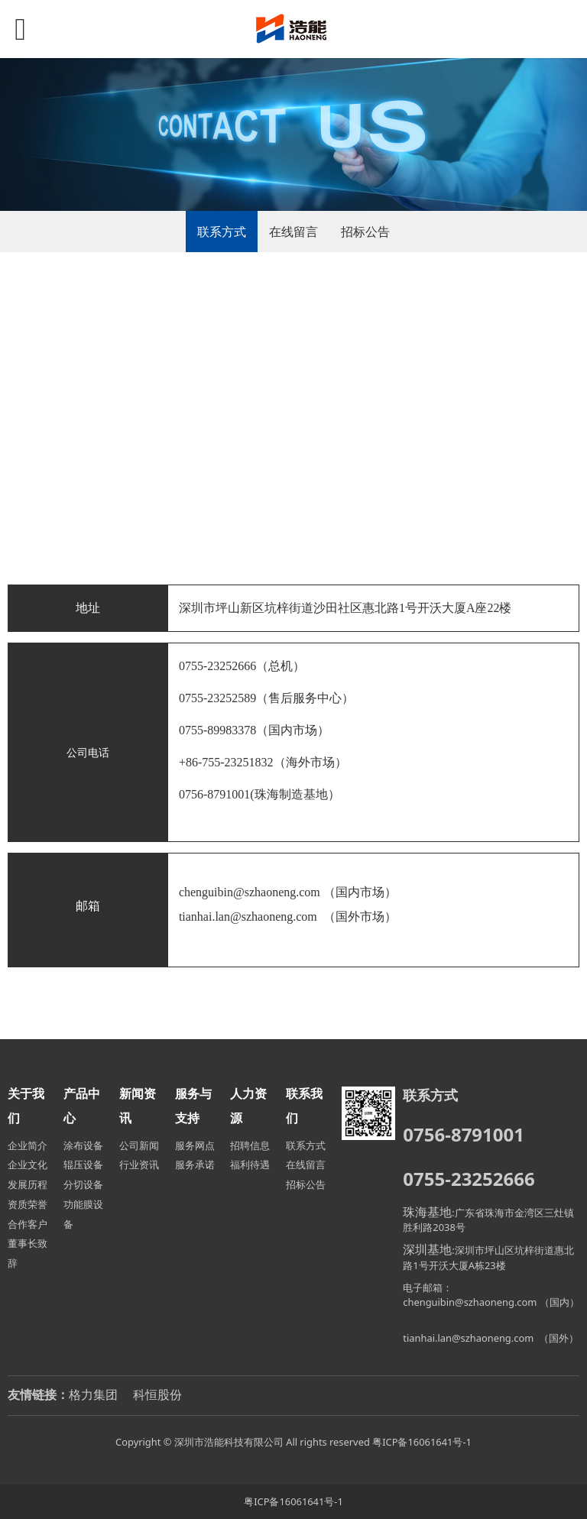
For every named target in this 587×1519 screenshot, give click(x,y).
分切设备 (83, 1184)
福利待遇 (250, 1164)
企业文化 (27, 1164)
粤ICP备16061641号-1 (422, 1442)
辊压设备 (83, 1164)
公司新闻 (139, 1145)
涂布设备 (83, 1145)
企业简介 (27, 1145)
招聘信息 (250, 1145)
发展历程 (27, 1184)
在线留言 (293, 231)
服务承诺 (195, 1164)
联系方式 (221, 231)
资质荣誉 (27, 1204)
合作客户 (27, 1224)
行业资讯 (139, 1164)
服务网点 (195, 1145)
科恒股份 (157, 1394)
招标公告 (365, 231)
